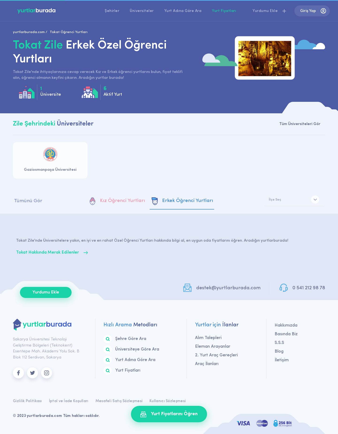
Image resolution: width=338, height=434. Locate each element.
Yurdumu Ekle (45, 292)
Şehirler (112, 11)
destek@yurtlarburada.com (228, 288)
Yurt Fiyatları (224, 11)
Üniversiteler (142, 11)
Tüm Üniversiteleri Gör (299, 124)
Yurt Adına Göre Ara (183, 11)
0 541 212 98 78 (308, 288)
